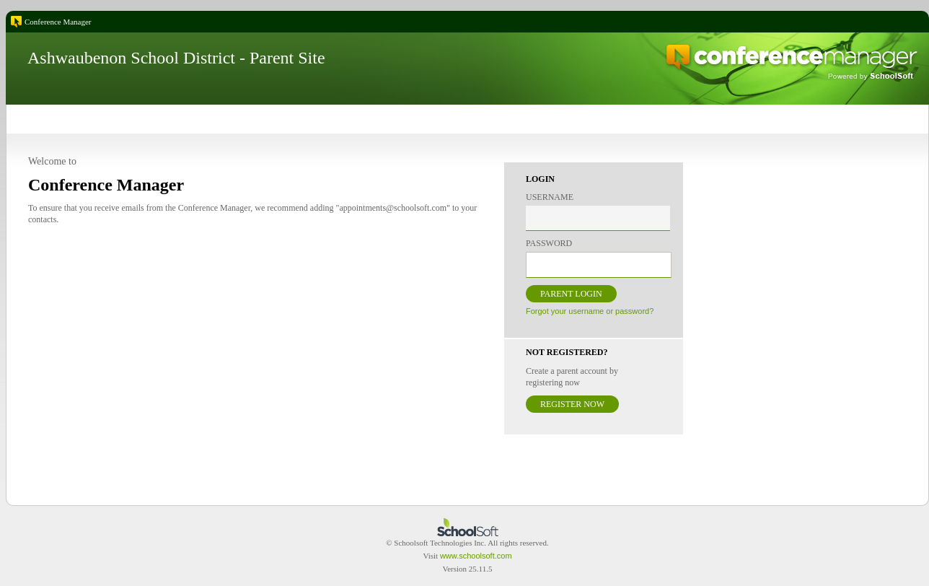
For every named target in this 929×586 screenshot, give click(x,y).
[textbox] (598, 218)
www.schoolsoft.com (476, 555)
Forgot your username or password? (589, 311)
